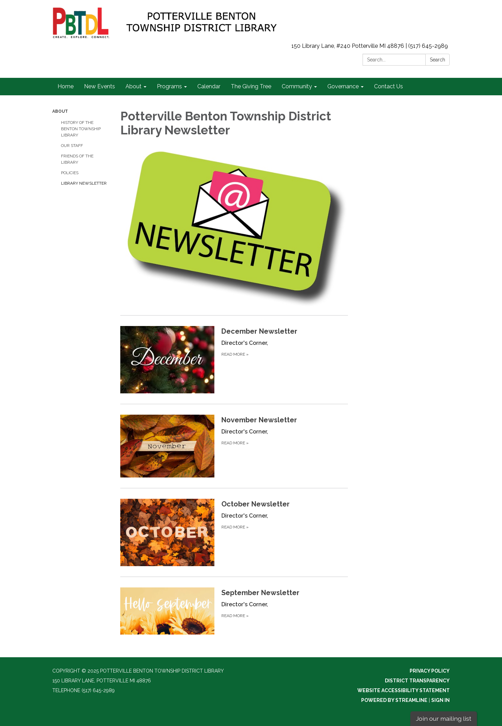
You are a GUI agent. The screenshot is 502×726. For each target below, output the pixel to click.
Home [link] (66, 86)
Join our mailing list (443, 718)
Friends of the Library (77, 159)
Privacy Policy (430, 671)
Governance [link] (343, 86)
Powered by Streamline (394, 700)
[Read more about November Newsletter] (234, 446)
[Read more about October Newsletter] (234, 532)
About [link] (134, 86)
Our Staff (72, 145)
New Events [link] (99, 86)
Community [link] (297, 86)
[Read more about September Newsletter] (234, 611)
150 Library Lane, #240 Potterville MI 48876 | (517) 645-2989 (369, 46)
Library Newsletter (84, 183)
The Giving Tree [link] (251, 86)
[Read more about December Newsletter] (234, 359)
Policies (69, 172)
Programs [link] (169, 86)
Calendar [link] (208, 86)
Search (437, 59)
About (60, 111)
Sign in (440, 700)
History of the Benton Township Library (81, 129)
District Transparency (417, 680)
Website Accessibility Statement (403, 690)
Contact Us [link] (388, 86)
